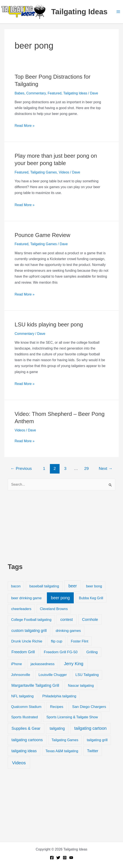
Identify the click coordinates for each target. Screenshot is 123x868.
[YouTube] (71, 858)
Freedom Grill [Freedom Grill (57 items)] (23, 652)
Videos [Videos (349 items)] (19, 762)
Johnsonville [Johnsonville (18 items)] (20, 675)
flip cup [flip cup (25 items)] (56, 641)
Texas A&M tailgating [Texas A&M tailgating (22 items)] (62, 751)
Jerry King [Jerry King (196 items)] (73, 663)
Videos (64, 172)
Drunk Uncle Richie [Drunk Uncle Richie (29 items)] (26, 641)
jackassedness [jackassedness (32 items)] (43, 664)
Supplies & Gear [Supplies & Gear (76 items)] (26, 728)
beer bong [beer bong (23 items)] (94, 586)
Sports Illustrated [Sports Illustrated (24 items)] (24, 717)
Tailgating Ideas (79, 11)
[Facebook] (52, 858)
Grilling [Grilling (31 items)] (92, 652)
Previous (21, 468)
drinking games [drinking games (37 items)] (68, 630)
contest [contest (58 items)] (66, 619)
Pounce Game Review (42, 235)
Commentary (36, 93)
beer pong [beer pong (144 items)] (60, 597)
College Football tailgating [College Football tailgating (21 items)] (31, 620)
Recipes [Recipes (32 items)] (56, 707)
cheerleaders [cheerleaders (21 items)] (21, 609)
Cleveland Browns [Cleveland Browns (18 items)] (54, 609)
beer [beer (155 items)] (72, 585)
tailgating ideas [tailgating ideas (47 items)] (24, 751)
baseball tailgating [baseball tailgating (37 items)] (44, 586)
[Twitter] (58, 858)
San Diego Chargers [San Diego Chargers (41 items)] (89, 706)
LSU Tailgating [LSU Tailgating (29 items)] (87, 675)
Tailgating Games (43, 172)
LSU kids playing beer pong (49, 324)
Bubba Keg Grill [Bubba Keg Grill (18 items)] (91, 598)
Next (105, 468)
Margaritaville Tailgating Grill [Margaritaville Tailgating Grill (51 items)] (35, 685)
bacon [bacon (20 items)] (16, 586)
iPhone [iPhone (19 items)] (16, 664)
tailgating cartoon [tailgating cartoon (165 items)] (90, 728)
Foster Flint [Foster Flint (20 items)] (79, 641)
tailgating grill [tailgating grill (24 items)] (97, 740)
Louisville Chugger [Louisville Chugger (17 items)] (52, 675)
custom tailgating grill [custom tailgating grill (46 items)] (29, 630)
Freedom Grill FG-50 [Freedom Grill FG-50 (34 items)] (61, 652)
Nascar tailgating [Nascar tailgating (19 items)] (81, 685)
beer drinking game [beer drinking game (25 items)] (26, 598)
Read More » (25, 126)
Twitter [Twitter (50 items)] (92, 751)
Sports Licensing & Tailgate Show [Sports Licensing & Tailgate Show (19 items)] (72, 717)
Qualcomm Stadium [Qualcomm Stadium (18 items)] (26, 707)
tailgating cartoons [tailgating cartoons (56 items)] (27, 740)
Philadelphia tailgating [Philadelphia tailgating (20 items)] (59, 696)
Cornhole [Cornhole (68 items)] (90, 619)
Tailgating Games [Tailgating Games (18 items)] (65, 740)
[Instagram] (65, 858)
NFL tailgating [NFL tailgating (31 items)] (22, 696)
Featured (55, 93)
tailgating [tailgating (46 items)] (57, 728)
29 (86, 468)
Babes (19, 93)
